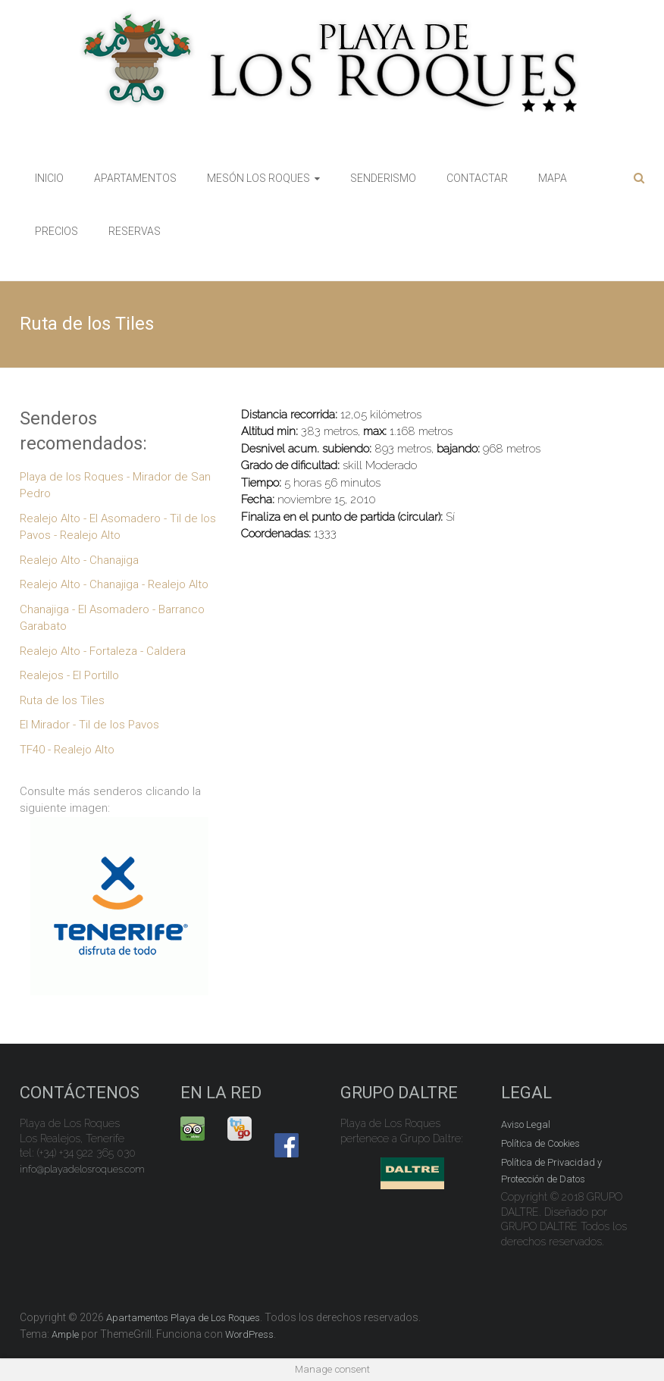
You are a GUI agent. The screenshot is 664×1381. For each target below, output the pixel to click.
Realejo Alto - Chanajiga (79, 560)
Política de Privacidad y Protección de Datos (551, 1171)
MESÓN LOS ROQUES (258, 178)
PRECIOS (56, 231)
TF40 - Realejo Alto (67, 749)
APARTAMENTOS (135, 178)
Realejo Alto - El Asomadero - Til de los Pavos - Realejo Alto (118, 527)
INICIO (49, 178)
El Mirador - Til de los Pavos (89, 724)
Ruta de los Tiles (62, 700)
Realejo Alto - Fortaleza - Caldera (103, 651)
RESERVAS (134, 231)
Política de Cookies (540, 1143)
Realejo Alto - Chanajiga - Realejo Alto (114, 584)
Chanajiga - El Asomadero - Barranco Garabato (112, 618)
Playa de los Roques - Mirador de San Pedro (115, 485)
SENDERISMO (383, 178)
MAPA (552, 178)
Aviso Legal (525, 1124)
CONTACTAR (477, 178)
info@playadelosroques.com (82, 1169)
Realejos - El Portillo (69, 675)
